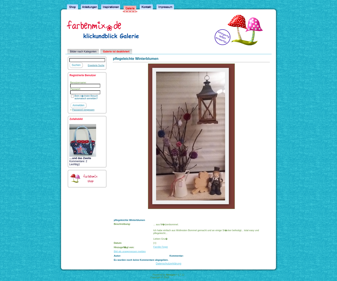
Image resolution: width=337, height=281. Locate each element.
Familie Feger (160, 247)
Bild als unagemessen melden (130, 251)
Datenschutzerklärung (168, 263)
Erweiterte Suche (96, 65)
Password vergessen (83, 109)
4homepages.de (178, 277)
